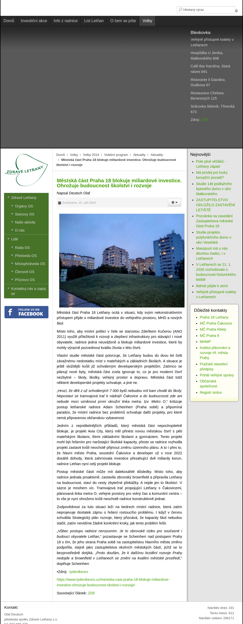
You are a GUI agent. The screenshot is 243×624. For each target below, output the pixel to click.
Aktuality (139, 155)
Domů (60, 155)
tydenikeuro (78, 572)
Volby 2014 (91, 155)
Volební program (116, 155)
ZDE (204, 120)
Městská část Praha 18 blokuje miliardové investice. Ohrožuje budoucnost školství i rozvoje (119, 183)
